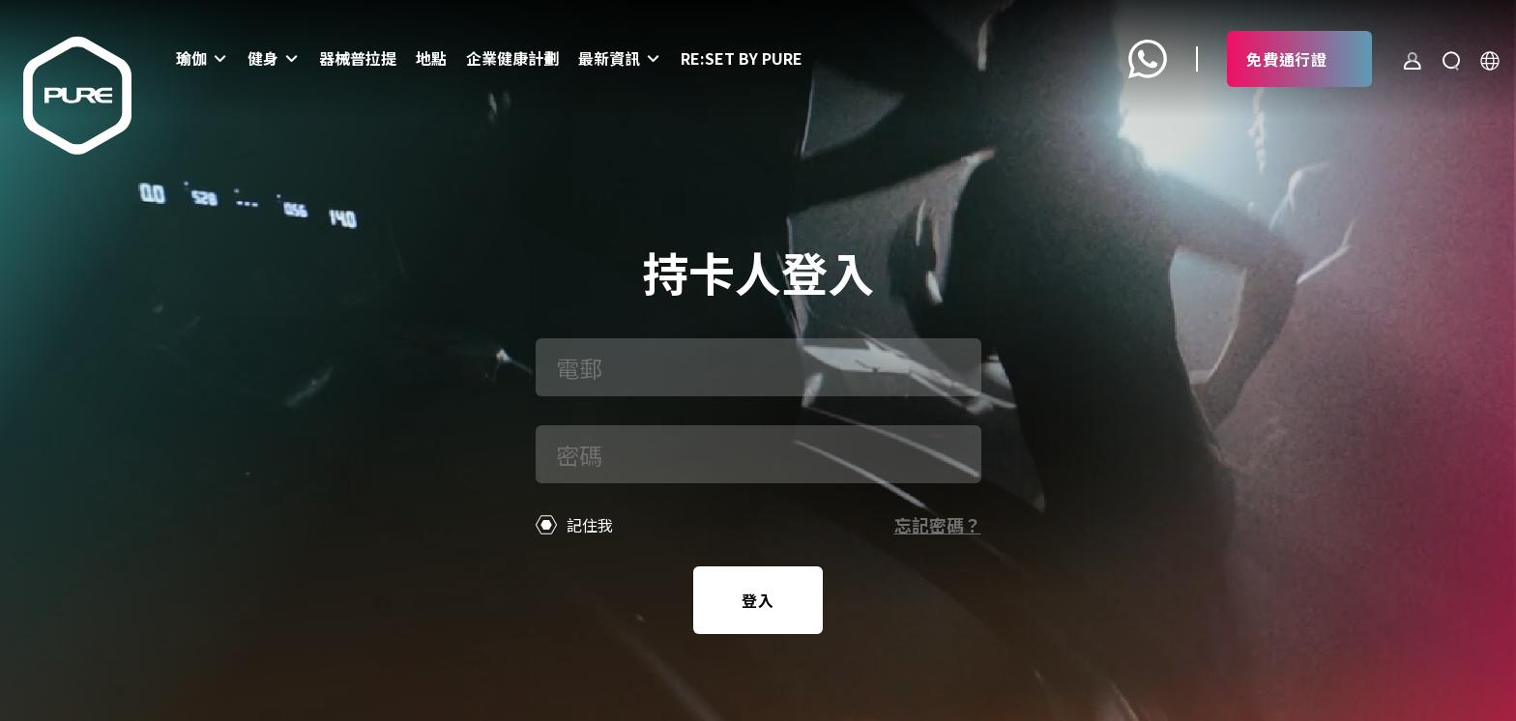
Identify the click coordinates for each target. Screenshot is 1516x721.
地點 (431, 58)
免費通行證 (1286, 59)
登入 (758, 600)
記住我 (575, 524)
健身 (263, 58)
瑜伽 (191, 58)
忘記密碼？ (937, 524)
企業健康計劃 (512, 58)
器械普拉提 (357, 58)
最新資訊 (609, 58)
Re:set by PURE (741, 58)
